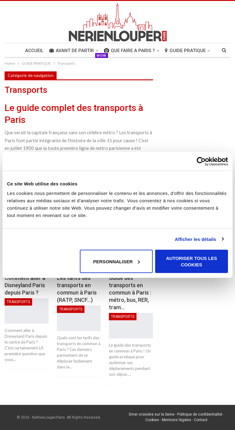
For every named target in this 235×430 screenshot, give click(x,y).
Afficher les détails (195, 239)
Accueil (34, 50)
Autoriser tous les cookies (191, 261)
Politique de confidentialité (199, 414)
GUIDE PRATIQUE (185, 50)
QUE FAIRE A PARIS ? (129, 50)
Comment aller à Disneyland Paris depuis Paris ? (25, 285)
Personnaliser (116, 261)
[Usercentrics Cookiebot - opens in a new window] (201, 161)
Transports (18, 302)
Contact (200, 420)
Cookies (152, 420)
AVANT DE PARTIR (71, 50)
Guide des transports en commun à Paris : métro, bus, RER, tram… (130, 292)
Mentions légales (176, 420)
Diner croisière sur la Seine (151, 414)
